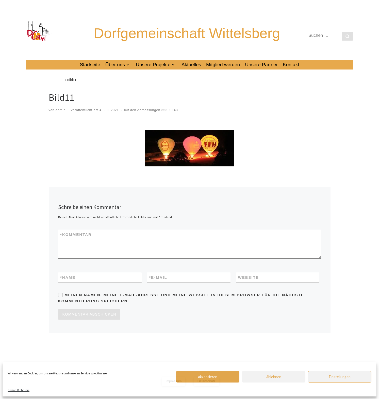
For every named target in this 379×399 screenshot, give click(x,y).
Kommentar (76, 242)
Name (67, 285)
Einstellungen (340, 376)
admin (60, 117)
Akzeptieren (207, 376)
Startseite (56, 87)
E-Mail (158, 285)
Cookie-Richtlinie (18, 390)
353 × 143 (169, 117)
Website (248, 285)
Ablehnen (273, 376)
